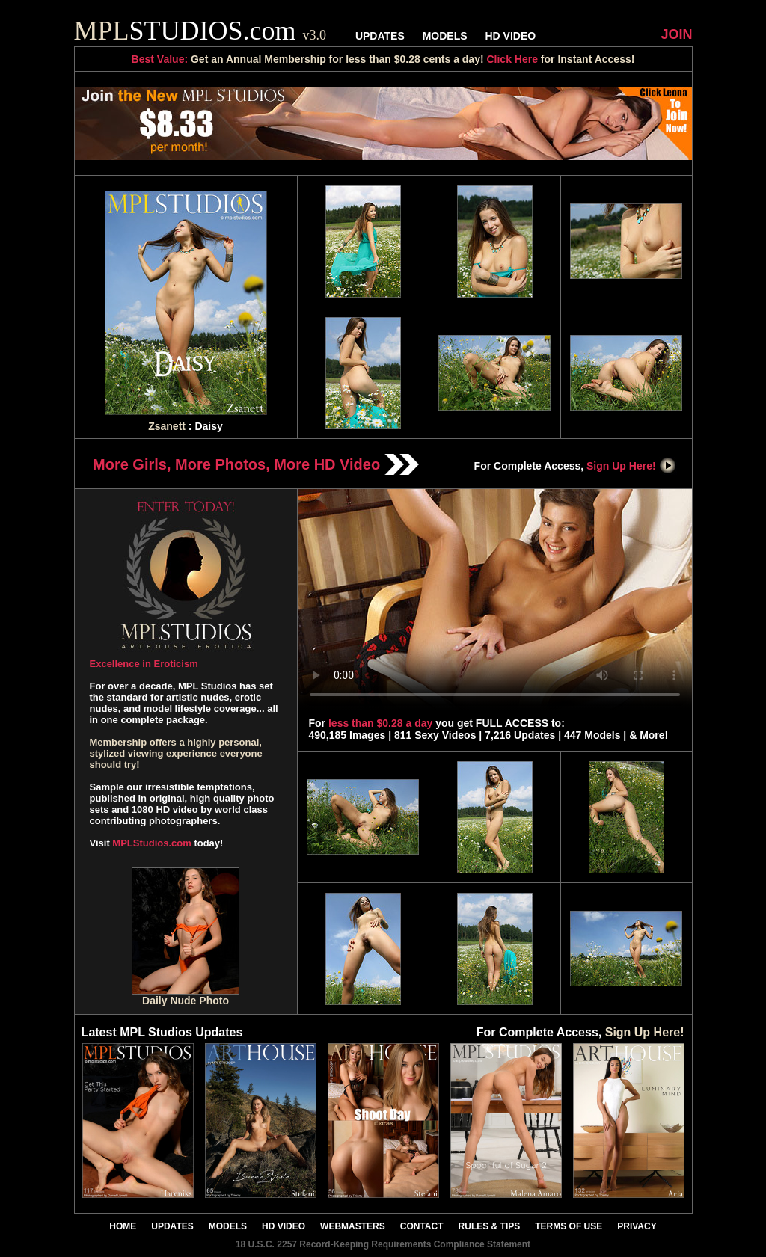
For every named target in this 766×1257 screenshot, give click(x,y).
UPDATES (380, 36)
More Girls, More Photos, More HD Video (256, 464)
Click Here (511, 59)
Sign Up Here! (631, 466)
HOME (122, 1226)
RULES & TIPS (490, 1226)
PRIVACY (636, 1226)
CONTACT (422, 1226)
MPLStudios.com (151, 843)
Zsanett (167, 426)
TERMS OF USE (568, 1226)
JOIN (676, 34)
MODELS (445, 36)
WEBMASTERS (352, 1226)
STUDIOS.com (200, 31)
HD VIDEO (510, 36)
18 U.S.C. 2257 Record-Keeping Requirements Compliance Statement (383, 1244)
